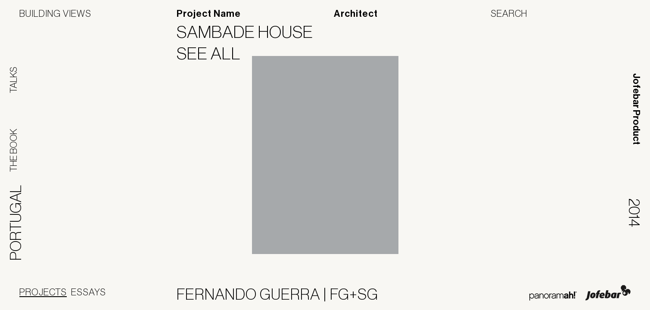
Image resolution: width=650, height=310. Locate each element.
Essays (88, 292)
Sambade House (250, 31)
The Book (13, 150)
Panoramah (553, 296)
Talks (13, 80)
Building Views (55, 13)
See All (214, 53)
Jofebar (608, 293)
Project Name (209, 13)
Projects (43, 292)
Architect (356, 13)
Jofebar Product (636, 109)
